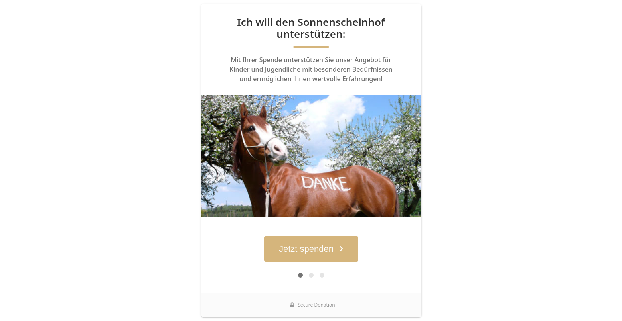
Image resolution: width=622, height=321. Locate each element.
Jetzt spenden (311, 249)
